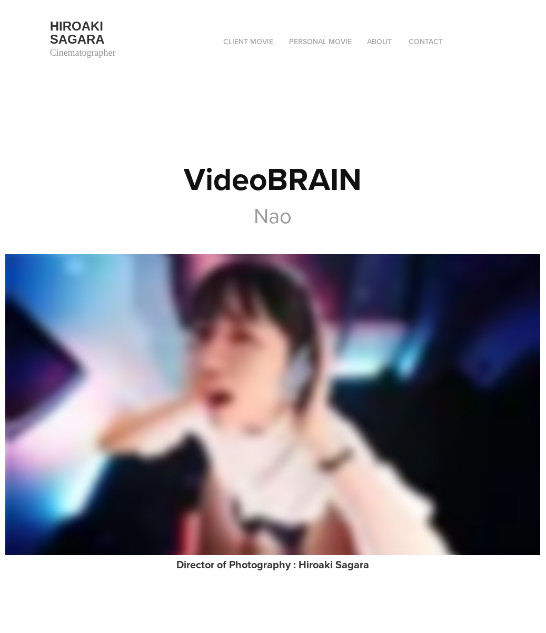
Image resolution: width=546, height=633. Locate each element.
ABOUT (379, 41)
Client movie (248, 41)
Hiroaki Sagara (78, 32)
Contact (426, 41)
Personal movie (320, 41)
